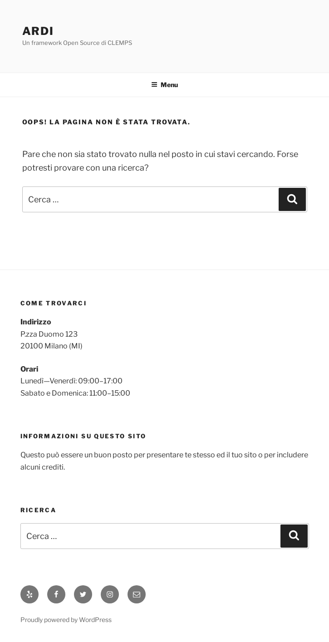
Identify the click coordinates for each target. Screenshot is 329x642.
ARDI (38, 31)
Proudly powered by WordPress (66, 619)
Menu (164, 84)
